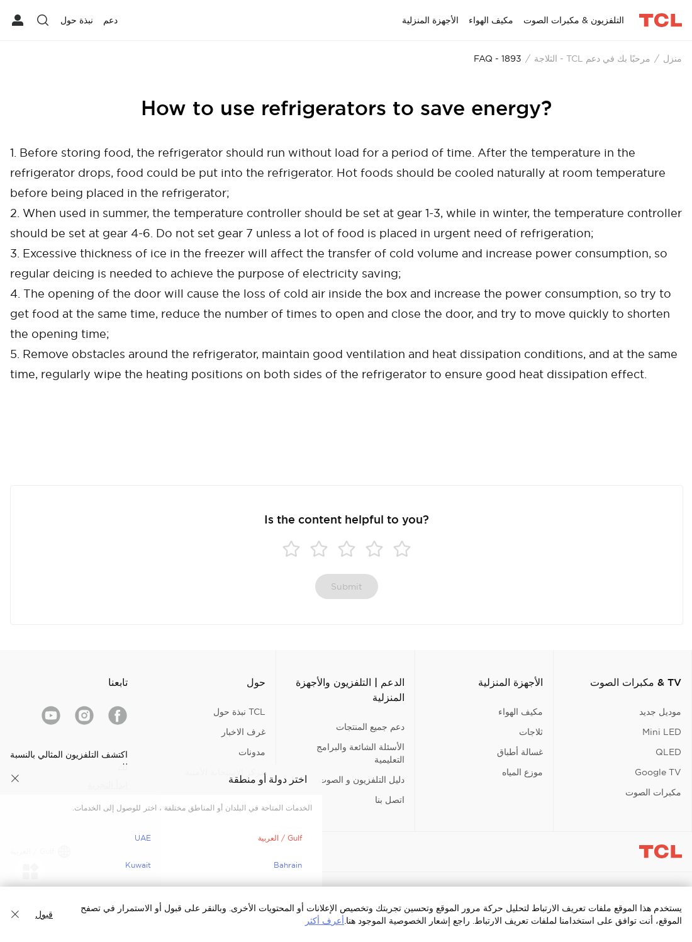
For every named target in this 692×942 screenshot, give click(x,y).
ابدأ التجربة (107, 784)
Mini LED (661, 731)
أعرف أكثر (324, 920)
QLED (668, 752)
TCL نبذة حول (239, 711)
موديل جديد (660, 711)
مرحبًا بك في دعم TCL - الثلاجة (592, 58)
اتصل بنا (390, 799)
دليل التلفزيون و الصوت (361, 779)
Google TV (658, 772)
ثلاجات (531, 731)
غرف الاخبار (243, 731)
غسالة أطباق (520, 752)
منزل (672, 58)
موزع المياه (522, 772)
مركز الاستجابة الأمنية (225, 772)
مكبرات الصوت (653, 792)
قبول (44, 914)
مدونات (251, 752)
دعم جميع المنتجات (370, 726)
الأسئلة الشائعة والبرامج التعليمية (360, 753)
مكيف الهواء (520, 711)
